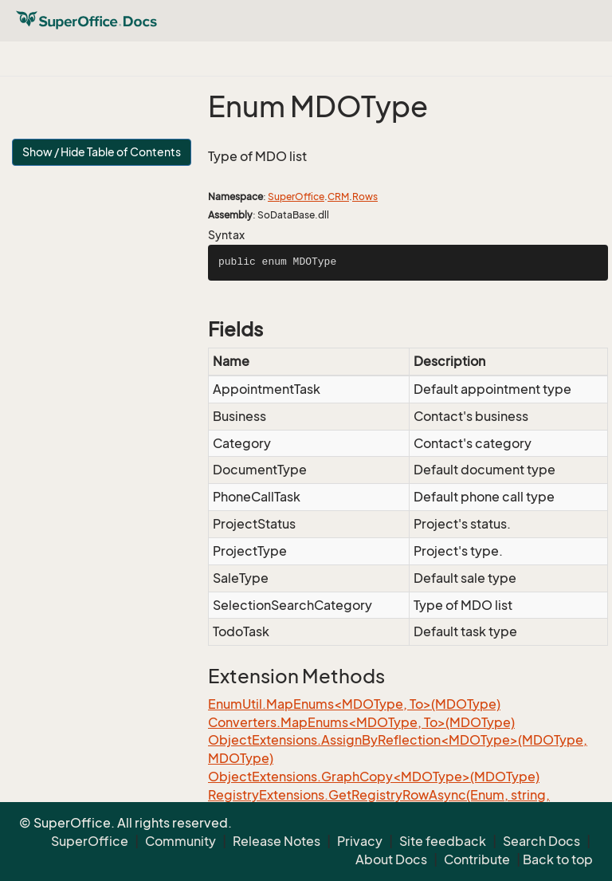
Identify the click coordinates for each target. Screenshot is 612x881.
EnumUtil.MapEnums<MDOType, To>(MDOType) (354, 704)
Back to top (558, 859)
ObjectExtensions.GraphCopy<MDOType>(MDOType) (373, 777)
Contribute (477, 859)
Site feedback (442, 841)
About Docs (391, 859)
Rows (365, 197)
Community (180, 841)
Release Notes (276, 841)
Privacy (359, 841)
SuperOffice (296, 197)
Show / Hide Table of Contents (101, 152)
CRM (338, 197)
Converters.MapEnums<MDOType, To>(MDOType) (361, 722)
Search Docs (541, 841)
